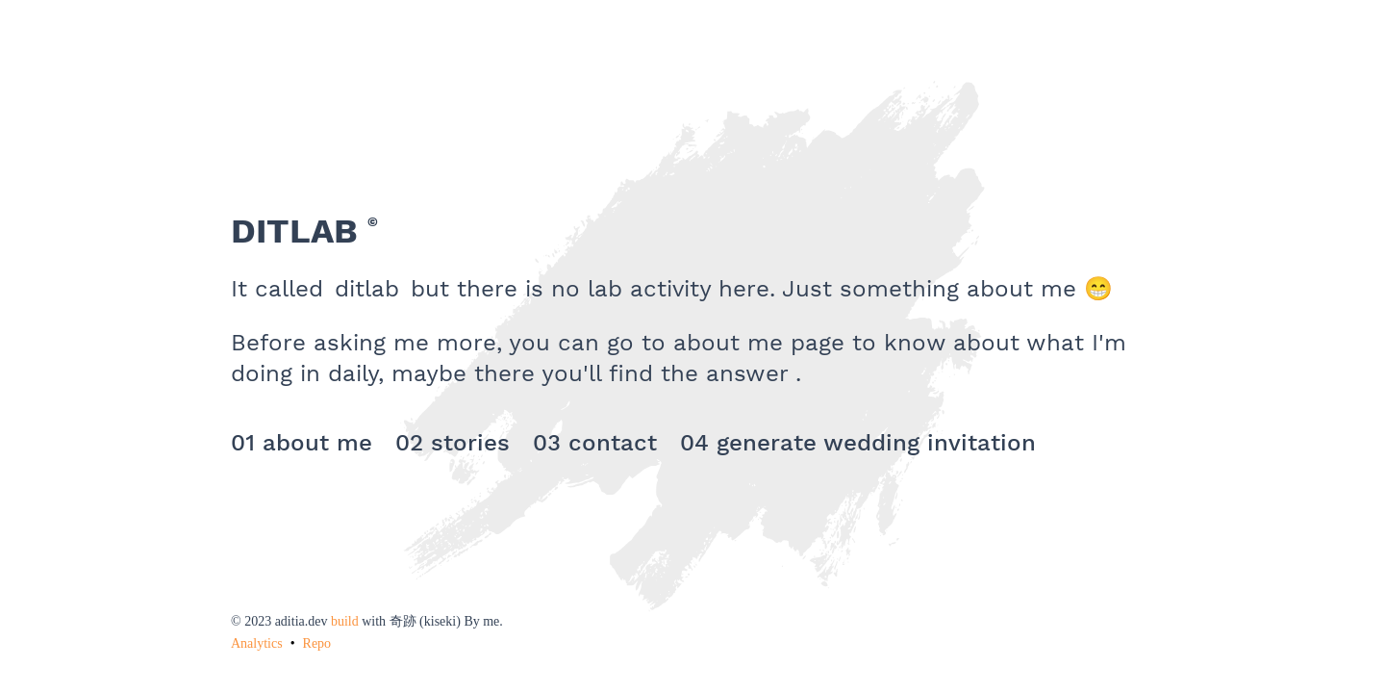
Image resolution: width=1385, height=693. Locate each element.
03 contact (595, 442)
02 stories (452, 442)
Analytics (257, 643)
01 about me (301, 442)
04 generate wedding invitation (858, 442)
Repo (317, 643)
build (345, 621)
